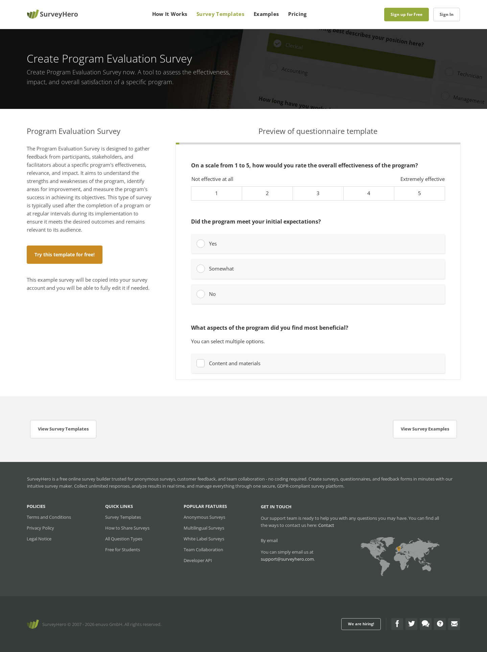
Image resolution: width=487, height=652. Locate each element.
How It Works (169, 13)
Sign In (447, 14)
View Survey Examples (425, 429)
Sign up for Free (406, 14)
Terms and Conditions (49, 517)
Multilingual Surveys (204, 528)
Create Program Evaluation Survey (74, 72)
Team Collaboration (203, 549)
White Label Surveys (204, 539)
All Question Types (123, 539)
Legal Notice (39, 539)
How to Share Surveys (127, 528)
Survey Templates (220, 13)
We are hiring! (361, 623)
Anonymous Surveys (204, 517)
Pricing (297, 13)
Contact (326, 525)
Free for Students (122, 549)
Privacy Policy (40, 528)
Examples (266, 13)
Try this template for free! (64, 254)
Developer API (198, 560)
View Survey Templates (63, 429)
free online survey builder (85, 479)
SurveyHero (54, 624)
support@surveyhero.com (287, 559)
